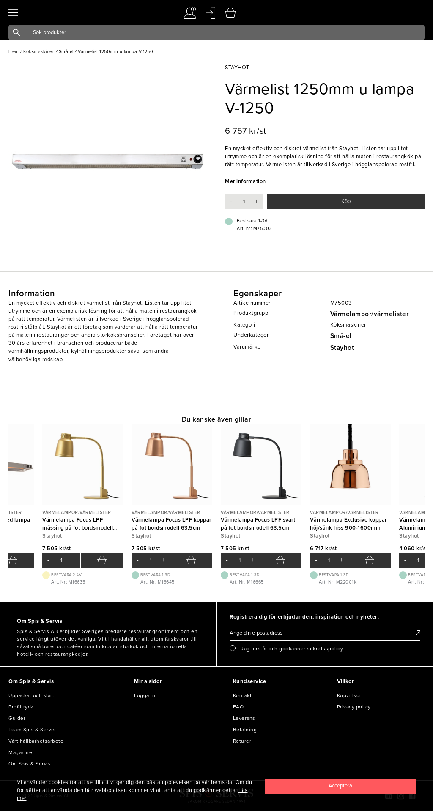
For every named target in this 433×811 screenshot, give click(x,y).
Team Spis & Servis (31, 730)
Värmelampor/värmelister (369, 314)
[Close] (340, 786)
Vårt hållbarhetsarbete (35, 741)
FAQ (238, 707)
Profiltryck (20, 707)
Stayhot (342, 347)
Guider (16, 718)
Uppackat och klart (31, 695)
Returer (242, 741)
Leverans (244, 718)
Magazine (20, 752)
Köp (346, 201)
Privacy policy (354, 707)
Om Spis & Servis (29, 764)
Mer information (245, 181)
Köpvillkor (349, 695)
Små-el (341, 336)
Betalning (245, 730)
